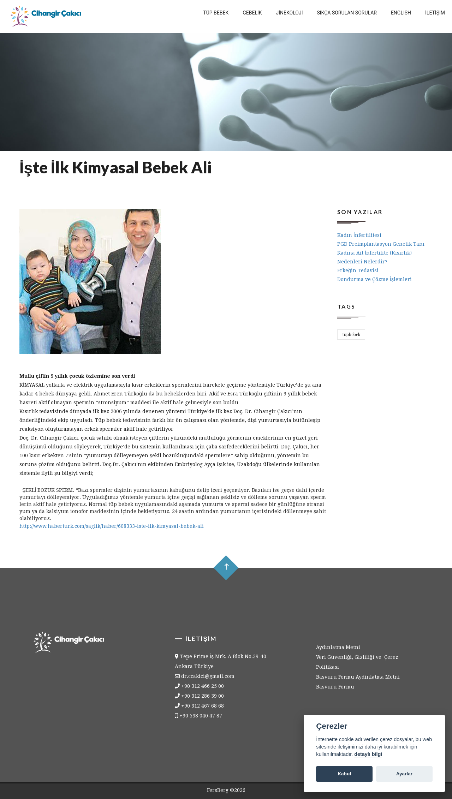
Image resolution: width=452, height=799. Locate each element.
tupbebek (352, 334)
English (401, 13)
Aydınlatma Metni (338, 651)
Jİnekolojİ (289, 13)
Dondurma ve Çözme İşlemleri (374, 279)
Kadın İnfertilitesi (359, 235)
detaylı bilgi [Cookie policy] (368, 754)
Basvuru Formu (335, 690)
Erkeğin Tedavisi (358, 270)
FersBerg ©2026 (226, 790)
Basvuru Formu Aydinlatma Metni (358, 681)
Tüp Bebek (215, 13)
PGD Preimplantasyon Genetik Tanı (380, 244)
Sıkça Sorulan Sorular (347, 13)
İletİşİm (435, 13)
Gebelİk (252, 13)
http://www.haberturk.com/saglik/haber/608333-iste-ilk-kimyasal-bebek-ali (111, 526)
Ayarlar (404, 773)
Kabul (344, 773)
